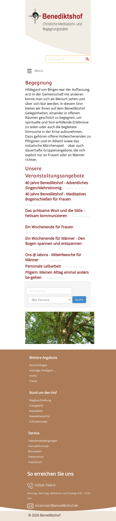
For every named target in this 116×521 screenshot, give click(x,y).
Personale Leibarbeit (55, 266)
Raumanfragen (38, 365)
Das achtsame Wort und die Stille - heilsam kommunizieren (57, 215)
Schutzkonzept (38, 421)
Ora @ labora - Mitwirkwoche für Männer (53, 257)
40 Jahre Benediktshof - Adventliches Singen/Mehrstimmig (56, 185)
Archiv (33, 376)
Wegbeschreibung (40, 400)
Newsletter (36, 411)
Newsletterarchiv (39, 416)
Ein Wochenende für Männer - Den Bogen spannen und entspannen (55, 243)
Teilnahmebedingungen (42, 441)
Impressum (35, 462)
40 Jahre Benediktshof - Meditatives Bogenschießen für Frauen (55, 199)
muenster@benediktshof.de (56, 505)
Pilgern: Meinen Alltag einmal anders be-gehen (57, 275)
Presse (33, 381)
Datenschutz (36, 456)
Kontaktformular (38, 446)
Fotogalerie (36, 405)
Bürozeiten (35, 451)
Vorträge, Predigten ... (42, 370)
